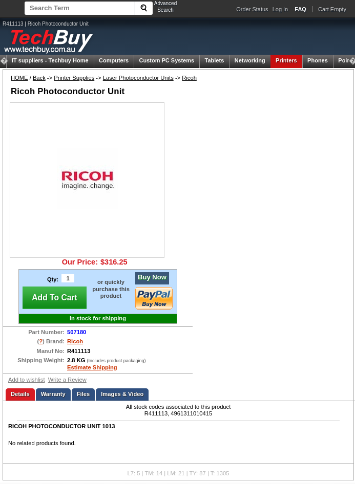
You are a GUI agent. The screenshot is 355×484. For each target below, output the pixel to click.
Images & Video (122, 394)
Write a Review (67, 380)
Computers (114, 60)
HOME (19, 78)
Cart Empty (332, 9)
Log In (280, 9)
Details (20, 394)
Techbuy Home (50, 60)
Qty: (52, 279)
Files (83, 394)
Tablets (214, 60)
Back (39, 78)
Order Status (252, 9)
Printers (286, 60)
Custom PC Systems (167, 60)
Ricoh (189, 78)
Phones (317, 60)
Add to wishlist (26, 380)
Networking (250, 60)
